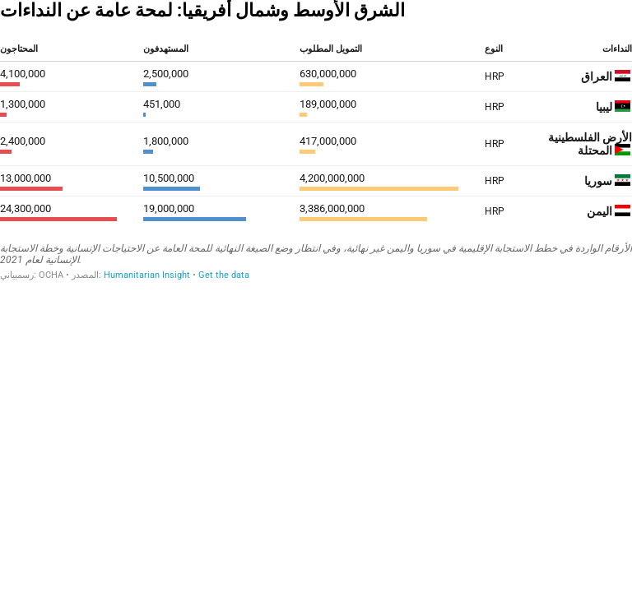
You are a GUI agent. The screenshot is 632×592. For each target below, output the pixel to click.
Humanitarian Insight (147, 275)
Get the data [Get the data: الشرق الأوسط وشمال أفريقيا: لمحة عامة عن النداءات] (223, 275)
